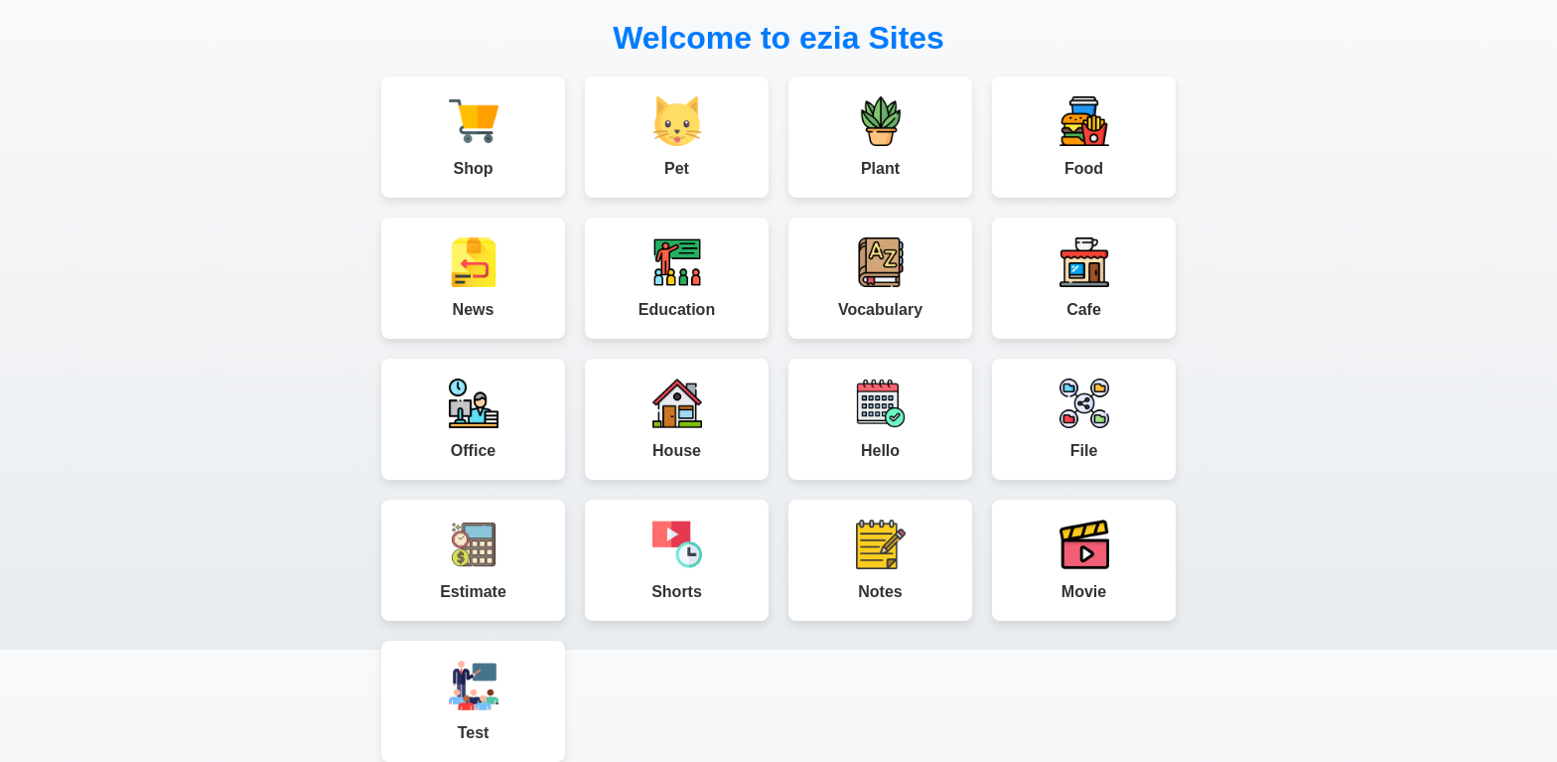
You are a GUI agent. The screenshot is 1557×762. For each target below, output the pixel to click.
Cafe (1084, 277)
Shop (473, 136)
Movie (1084, 560)
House (677, 419)
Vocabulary (880, 277)
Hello (880, 419)
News (473, 277)
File (1084, 419)
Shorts (677, 560)
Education (677, 277)
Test (473, 701)
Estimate (473, 560)
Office (473, 419)
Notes (880, 560)
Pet (677, 136)
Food (1084, 136)
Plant (880, 136)
